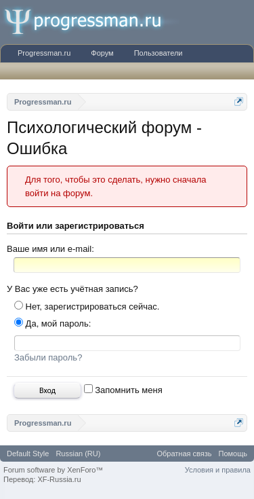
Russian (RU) (78, 453)
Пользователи (158, 53)
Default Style (28, 453)
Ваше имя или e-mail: (50, 249)
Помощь (233, 453)
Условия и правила (218, 470)
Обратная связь (183, 453)
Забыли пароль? (48, 357)
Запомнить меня (123, 390)
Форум (102, 53)
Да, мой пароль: (52, 323)
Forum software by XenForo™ (53, 470)
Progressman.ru (44, 53)
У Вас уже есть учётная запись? (72, 289)
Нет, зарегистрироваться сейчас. (86, 306)
